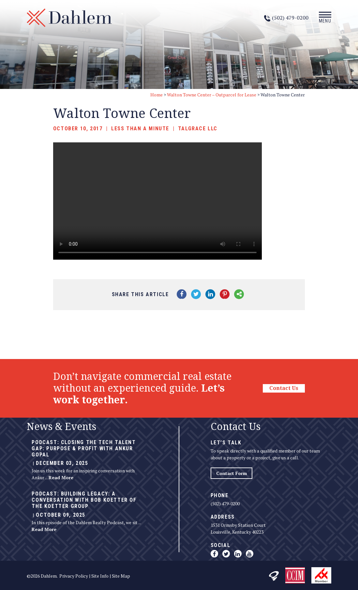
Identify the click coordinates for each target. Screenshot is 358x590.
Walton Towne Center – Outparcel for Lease (211, 95)
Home (156, 95)
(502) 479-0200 (225, 503)
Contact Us (283, 388)
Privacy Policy (73, 576)
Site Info (100, 576)
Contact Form (231, 473)
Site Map (121, 576)
